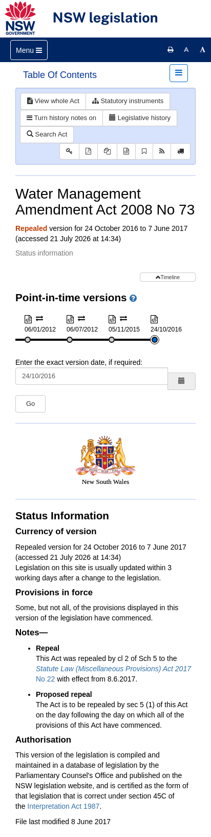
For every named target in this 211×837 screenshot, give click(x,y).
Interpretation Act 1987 (63, 806)
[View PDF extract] (107, 151)
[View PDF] (88, 151)
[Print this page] (170, 49)
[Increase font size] (203, 49)
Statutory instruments (127, 101)
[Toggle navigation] (29, 50)
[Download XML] (126, 151)
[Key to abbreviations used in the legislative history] (69, 151)
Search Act (47, 134)
